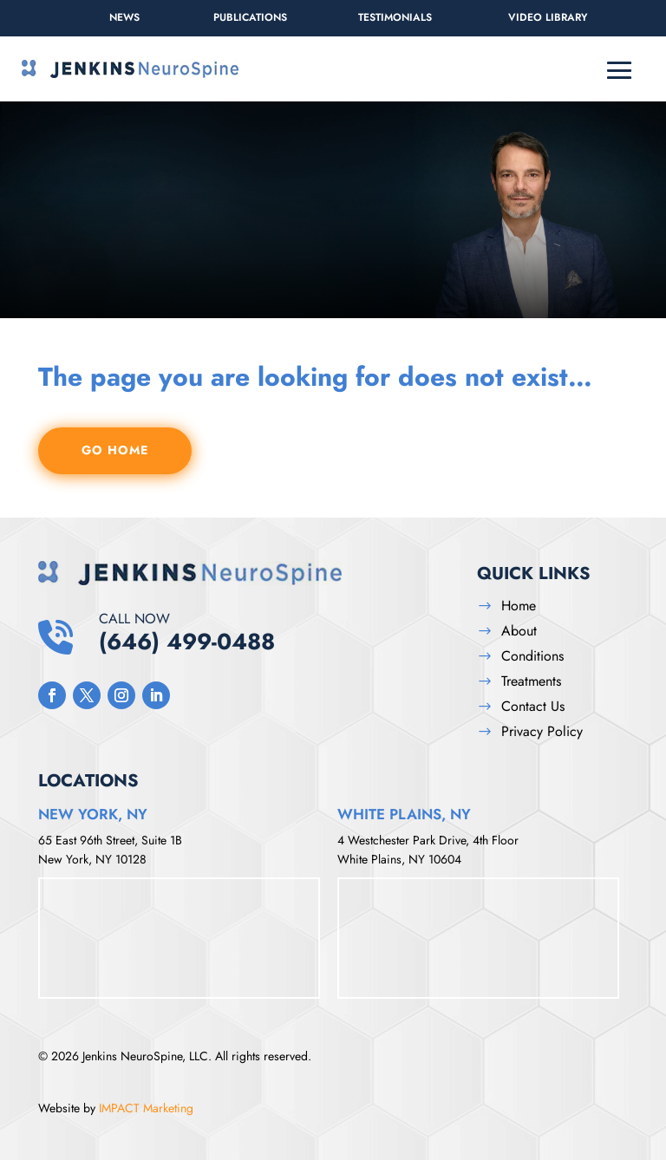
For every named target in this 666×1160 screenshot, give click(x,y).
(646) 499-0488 (275, 632)
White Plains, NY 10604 (399, 859)
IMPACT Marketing (146, 1108)
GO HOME (115, 450)
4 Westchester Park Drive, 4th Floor (428, 840)
